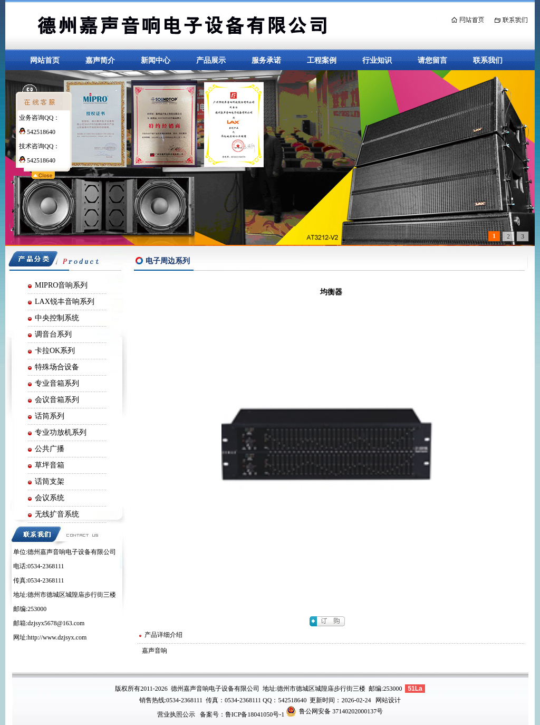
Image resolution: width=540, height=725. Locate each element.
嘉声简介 (100, 60)
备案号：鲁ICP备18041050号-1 (242, 714)
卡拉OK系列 (55, 351)
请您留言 (432, 60)
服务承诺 (266, 60)
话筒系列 (49, 416)
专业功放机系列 (60, 432)
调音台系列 (53, 334)
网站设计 (388, 700)
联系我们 (488, 60)
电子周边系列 (168, 261)
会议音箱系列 (57, 400)
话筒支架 (49, 481)
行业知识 (377, 60)
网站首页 (45, 60)
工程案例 (321, 60)
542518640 (37, 132)
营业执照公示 (176, 714)
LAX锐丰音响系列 (64, 302)
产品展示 (211, 60)
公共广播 (49, 449)
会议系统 (49, 498)
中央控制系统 (57, 318)
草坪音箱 (49, 465)
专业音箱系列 (57, 383)
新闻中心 (155, 60)
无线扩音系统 (57, 514)
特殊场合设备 (57, 367)
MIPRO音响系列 (61, 285)
